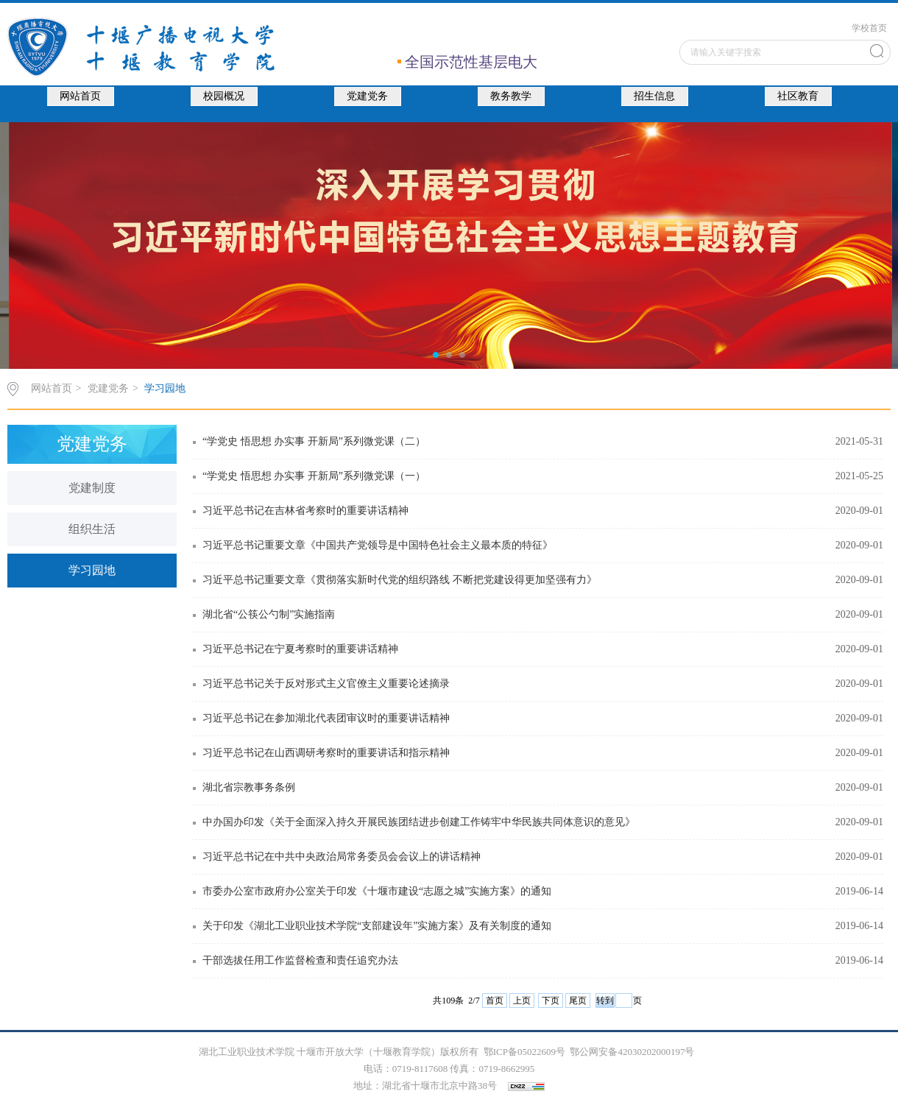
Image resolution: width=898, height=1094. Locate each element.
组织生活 (92, 529)
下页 (550, 1000)
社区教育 (798, 96)
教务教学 (510, 96)
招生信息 (654, 96)
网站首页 (80, 96)
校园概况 (223, 96)
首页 (494, 1000)
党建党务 (367, 96)
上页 (522, 1000)
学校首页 (869, 28)
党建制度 (92, 487)
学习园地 (164, 388)
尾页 (578, 1000)
